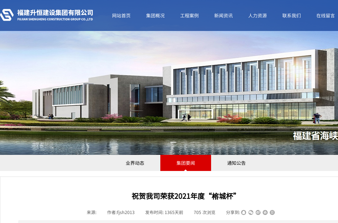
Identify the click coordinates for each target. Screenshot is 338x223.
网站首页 (121, 15)
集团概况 (155, 15)
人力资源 (257, 15)
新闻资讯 (223, 15)
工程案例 (189, 15)
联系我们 (291, 15)
